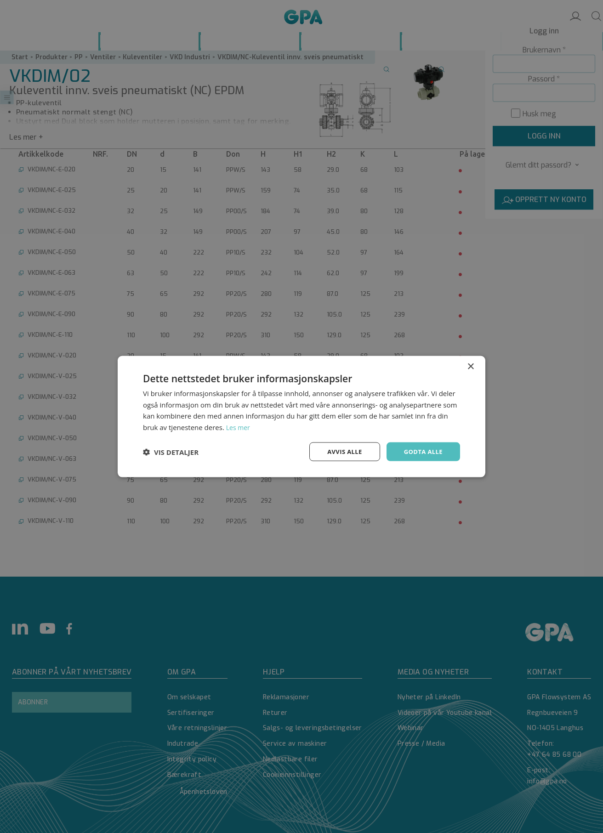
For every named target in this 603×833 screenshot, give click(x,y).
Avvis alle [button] (340, 451)
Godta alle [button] (422, 451)
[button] (171, 452)
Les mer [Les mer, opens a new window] (239, 426)
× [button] (470, 365)
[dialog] (301, 416)
